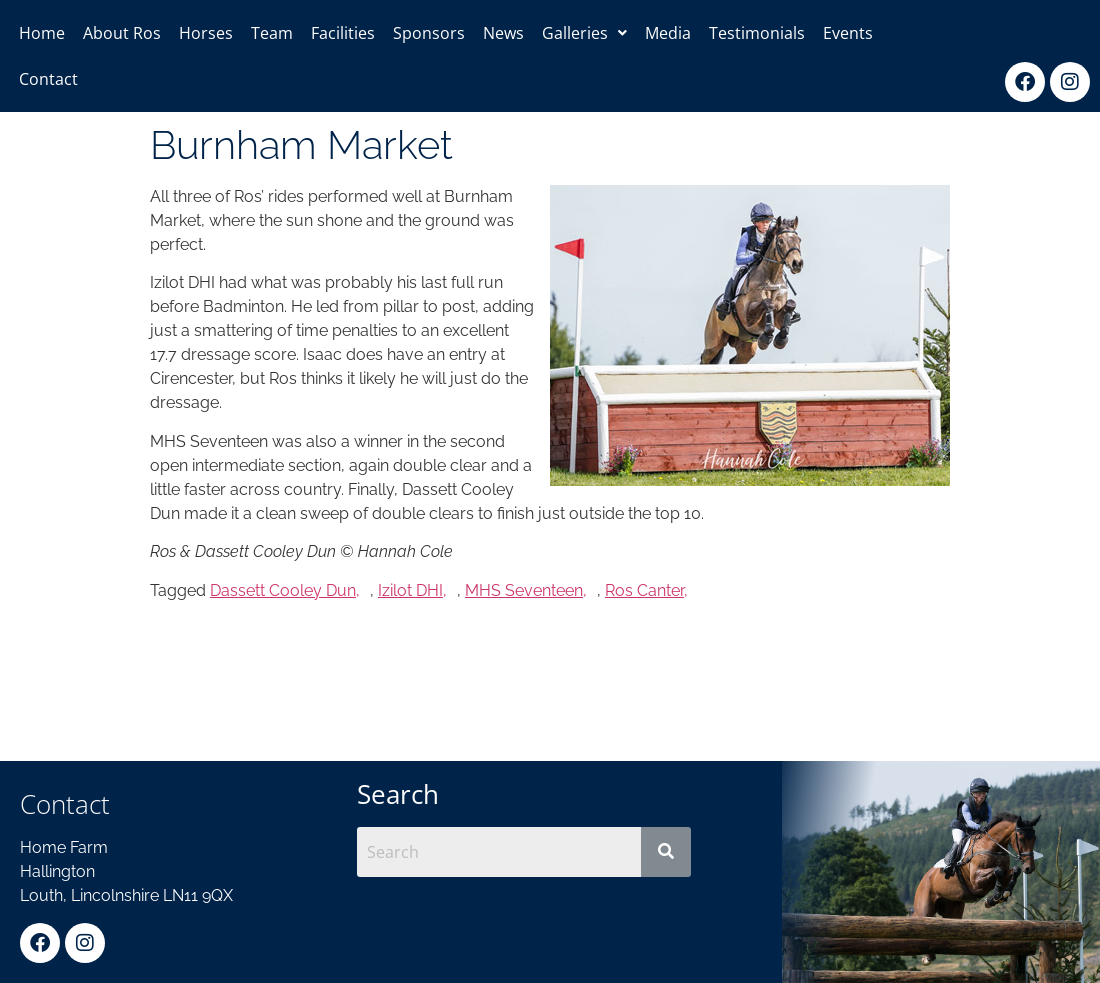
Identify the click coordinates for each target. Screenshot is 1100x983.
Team (272, 33)
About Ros (122, 33)
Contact (48, 79)
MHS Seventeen (524, 590)
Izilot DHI (410, 590)
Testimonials (757, 33)
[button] (584, 33)
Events (848, 33)
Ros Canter (644, 590)
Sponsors (429, 33)
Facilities (343, 33)
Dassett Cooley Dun (283, 590)
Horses (206, 33)
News (503, 33)
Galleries (584, 33)
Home (42, 33)
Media (668, 33)
